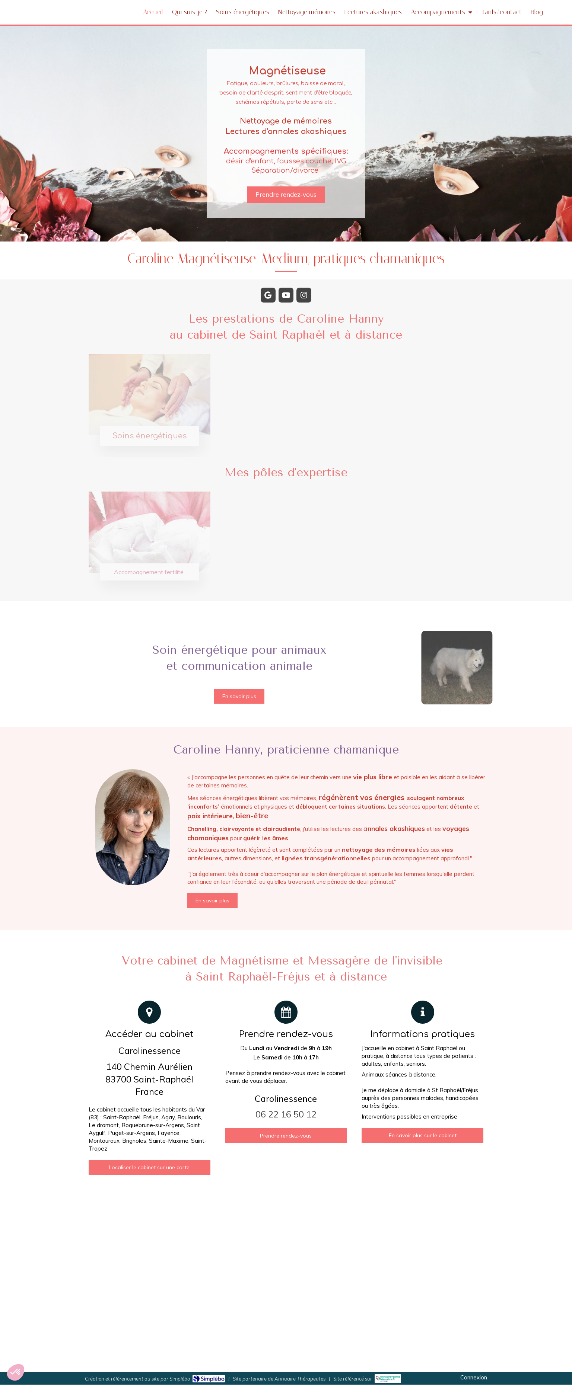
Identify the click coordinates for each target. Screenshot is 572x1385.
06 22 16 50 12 (286, 1114)
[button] (16, 1372)
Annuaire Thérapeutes (299, 1379)
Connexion (473, 1377)
